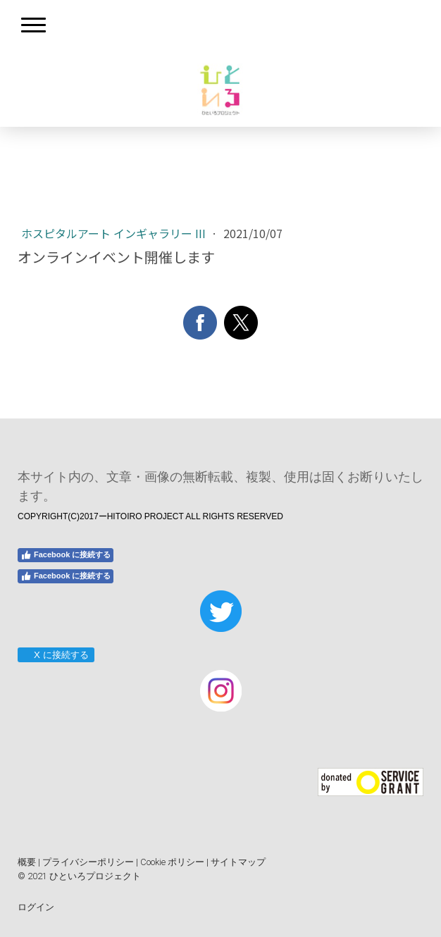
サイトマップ (238, 862)
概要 (27, 862)
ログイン (36, 907)
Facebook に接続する (65, 555)
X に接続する (55, 655)
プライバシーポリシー (88, 862)
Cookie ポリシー (172, 862)
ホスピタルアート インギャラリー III (115, 233)
